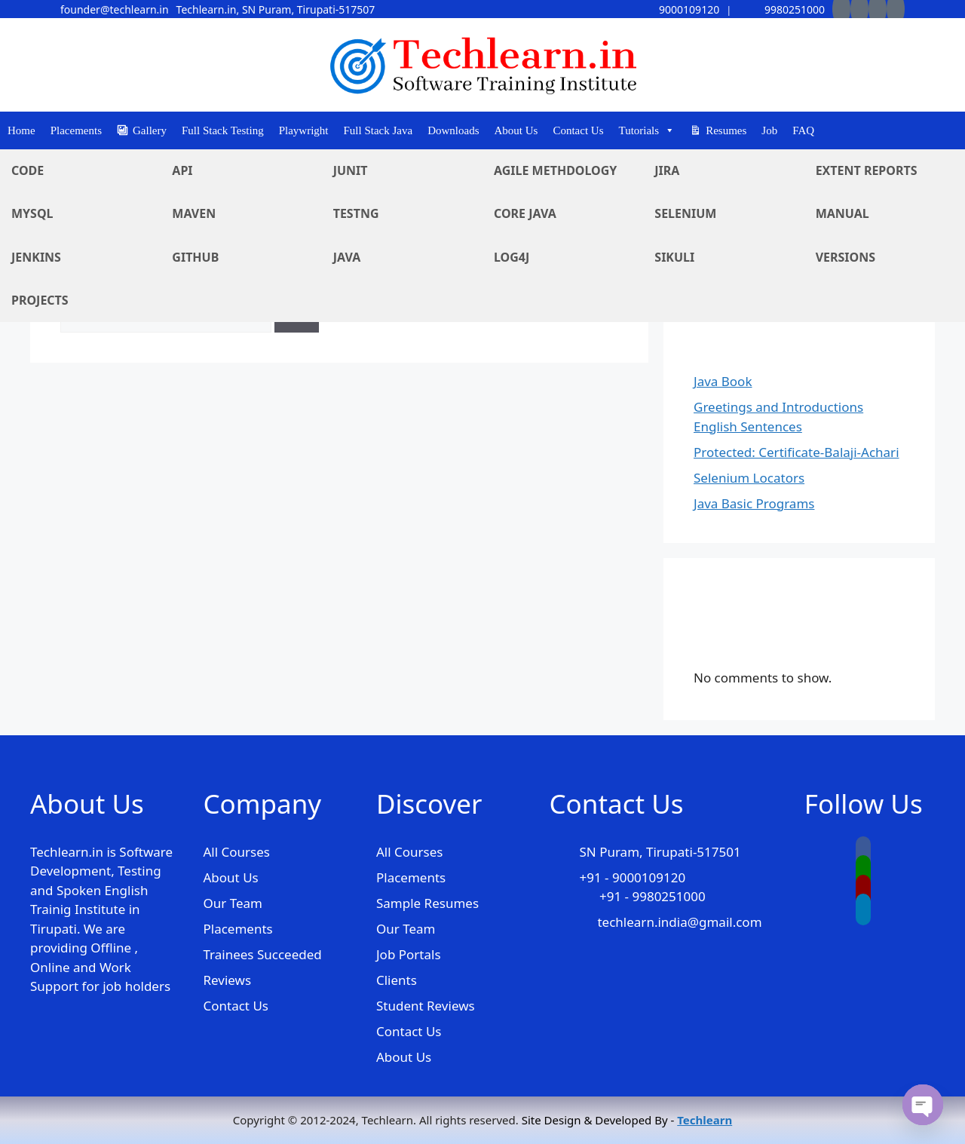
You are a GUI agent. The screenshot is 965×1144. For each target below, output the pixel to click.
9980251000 (783, 9)
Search (714, 204)
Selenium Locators (749, 477)
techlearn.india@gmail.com (679, 922)
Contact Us (578, 130)
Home (21, 130)
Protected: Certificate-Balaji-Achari (796, 452)
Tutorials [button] (647, 130)
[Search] (296, 315)
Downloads (453, 130)
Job (769, 130)
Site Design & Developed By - (627, 1119)
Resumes (726, 130)
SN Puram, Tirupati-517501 (659, 851)
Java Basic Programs (754, 503)
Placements (76, 130)
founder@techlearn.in (114, 9)
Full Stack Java (378, 130)
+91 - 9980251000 (652, 896)
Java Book (723, 381)
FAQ (803, 130)
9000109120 (677, 9)
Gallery (150, 130)
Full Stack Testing (223, 130)
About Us (516, 130)
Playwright (304, 130)
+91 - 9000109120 (632, 877)
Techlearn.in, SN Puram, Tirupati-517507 (275, 9)
